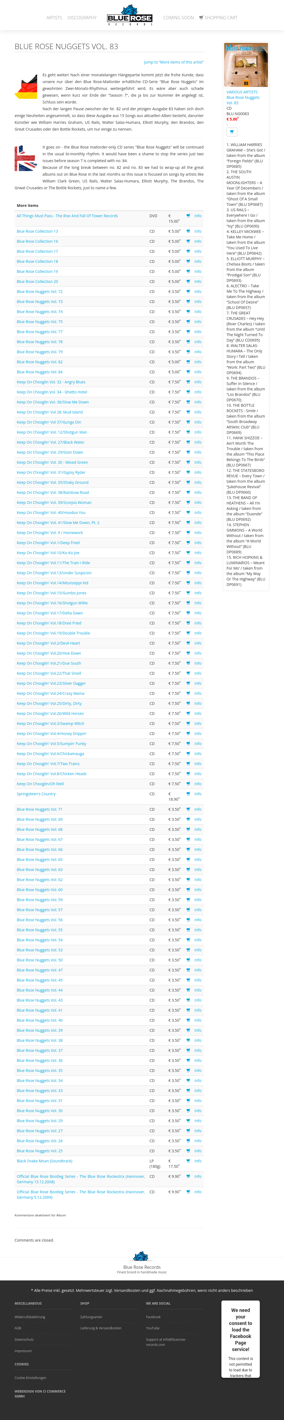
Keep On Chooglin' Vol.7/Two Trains (48, 763)
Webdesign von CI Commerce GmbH (40, 1394)
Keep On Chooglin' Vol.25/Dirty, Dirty (49, 703)
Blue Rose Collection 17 (37, 251)
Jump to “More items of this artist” (174, 62)
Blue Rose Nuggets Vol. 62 (40, 879)
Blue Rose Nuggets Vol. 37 (40, 1050)
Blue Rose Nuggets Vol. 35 (40, 1070)
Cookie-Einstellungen (30, 1377)
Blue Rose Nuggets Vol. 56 (40, 919)
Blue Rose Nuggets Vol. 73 (40, 301)
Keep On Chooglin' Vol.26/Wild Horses (50, 713)
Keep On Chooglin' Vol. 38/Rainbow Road (53, 492)
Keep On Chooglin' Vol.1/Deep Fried (48, 542)
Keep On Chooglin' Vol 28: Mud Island (50, 412)
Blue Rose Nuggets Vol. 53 (40, 949)
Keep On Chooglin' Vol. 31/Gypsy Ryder (51, 472)
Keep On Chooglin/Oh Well (40, 783)
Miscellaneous (28, 1303)
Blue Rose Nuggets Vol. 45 (40, 980)
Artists (54, 18)
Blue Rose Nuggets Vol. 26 (40, 1140)
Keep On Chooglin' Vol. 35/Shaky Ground (53, 482)
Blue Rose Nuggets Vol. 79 (40, 351)
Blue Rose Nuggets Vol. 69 (40, 819)
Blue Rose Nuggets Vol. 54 (40, 939)
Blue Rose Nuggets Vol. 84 (40, 371)
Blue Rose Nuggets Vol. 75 (40, 321)
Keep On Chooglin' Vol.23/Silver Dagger (51, 683)
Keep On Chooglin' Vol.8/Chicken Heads (51, 773)
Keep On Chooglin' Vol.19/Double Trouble (53, 633)
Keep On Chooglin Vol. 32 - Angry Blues (51, 381)
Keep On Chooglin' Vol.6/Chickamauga (50, 753)
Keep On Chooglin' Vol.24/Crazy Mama (51, 693)
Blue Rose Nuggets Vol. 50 (40, 960)
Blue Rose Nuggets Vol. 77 (40, 331)
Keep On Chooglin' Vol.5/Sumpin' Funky (51, 743)
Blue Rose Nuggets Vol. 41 (40, 1010)
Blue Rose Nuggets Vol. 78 (40, 341)
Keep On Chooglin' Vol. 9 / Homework (50, 532)
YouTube (152, 1328)
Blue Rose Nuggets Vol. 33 (40, 1090)
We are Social (158, 1303)
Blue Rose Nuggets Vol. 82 (40, 361)
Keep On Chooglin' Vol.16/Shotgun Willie (52, 602)
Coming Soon (178, 18)
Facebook (153, 1317)
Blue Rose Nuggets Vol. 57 (40, 909)
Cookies (22, 1364)
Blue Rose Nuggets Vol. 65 (40, 859)
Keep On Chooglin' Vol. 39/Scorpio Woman (54, 502)
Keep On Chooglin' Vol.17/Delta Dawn (50, 613)
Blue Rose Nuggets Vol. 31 (40, 1100)
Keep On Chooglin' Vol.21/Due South (49, 663)
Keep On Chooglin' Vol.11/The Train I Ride (53, 562)
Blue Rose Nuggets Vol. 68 (40, 829)
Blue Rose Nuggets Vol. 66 (40, 849)
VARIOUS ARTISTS (242, 91)
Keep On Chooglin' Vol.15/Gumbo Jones (51, 592)
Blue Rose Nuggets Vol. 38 (40, 1040)
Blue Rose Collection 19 (37, 271)
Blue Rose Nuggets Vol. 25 (40, 1150)
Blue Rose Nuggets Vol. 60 (40, 889)
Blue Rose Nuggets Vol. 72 (40, 291)
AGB (18, 1328)
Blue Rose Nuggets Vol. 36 (40, 1060)
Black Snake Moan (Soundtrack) (44, 1160)
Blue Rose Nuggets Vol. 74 (40, 311)
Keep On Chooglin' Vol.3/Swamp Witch (50, 723)
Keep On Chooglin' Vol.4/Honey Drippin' (52, 733)
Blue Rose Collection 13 (37, 231)
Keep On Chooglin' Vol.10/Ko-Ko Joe (48, 552)
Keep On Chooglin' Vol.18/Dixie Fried (49, 623)
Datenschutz (24, 1339)
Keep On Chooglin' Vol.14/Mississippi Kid (52, 582)
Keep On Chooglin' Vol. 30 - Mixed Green (52, 462)
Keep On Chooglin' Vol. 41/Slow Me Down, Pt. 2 (58, 522)
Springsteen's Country (36, 793)
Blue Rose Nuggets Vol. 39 (40, 1030)
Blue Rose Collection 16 (37, 241)
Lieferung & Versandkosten (100, 1328)
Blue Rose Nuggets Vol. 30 (40, 1110)
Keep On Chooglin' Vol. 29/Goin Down (50, 452)
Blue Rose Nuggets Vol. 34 (40, 1080)
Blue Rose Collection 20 (37, 281)
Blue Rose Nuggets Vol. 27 (40, 1130)
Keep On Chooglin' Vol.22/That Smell (49, 673)
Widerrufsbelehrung (30, 1317)
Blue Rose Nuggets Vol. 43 (40, 1000)
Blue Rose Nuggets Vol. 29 (40, 1120)
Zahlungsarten (91, 1317)
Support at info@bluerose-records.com (166, 1342)
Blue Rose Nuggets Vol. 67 (40, 839)
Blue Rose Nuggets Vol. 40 (40, 1020)
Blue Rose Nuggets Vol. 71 (40, 809)
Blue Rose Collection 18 (37, 261)
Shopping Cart (218, 18)
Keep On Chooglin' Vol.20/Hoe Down (49, 653)
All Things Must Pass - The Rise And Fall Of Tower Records (67, 215)
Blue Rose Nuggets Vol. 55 (40, 929)
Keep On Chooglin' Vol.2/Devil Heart (48, 643)
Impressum (23, 1351)
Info (198, 215)
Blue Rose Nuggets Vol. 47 (40, 970)
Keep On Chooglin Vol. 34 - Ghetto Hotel (52, 392)
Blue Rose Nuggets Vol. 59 (40, 899)
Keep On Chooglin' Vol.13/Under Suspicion (54, 572)
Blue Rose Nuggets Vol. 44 (40, 990)
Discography (82, 18)
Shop (84, 1303)
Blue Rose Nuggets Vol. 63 (40, 869)
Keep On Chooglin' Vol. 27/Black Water (51, 442)
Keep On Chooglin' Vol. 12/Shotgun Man (52, 432)
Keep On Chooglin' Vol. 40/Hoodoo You (51, 512)
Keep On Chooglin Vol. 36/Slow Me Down (53, 402)
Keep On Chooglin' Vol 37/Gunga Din (49, 422)
